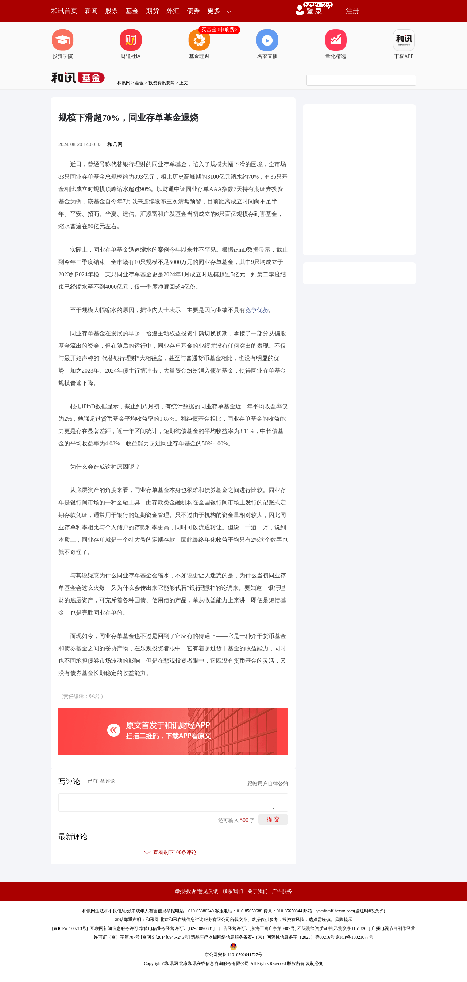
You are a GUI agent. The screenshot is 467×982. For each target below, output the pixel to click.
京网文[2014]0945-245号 (165, 937)
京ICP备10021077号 (354, 937)
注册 (352, 11)
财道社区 (131, 44)
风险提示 (343, 919)
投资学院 (63, 44)
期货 (152, 11)
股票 (111, 11)
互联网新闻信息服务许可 (114, 928)
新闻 (91, 11)
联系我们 (233, 891)
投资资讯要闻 (161, 82)
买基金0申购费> (219, 29)
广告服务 (282, 891)
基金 (132, 11)
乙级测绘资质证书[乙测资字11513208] (333, 928)
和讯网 (123, 82)
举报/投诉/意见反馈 (197, 891)
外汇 (173, 11)
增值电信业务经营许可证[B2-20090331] (177, 928)
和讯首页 (64, 11)
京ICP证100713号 (69, 928)
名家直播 (267, 44)
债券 (193, 11)
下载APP (404, 44)
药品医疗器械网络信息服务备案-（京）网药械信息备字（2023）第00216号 (263, 937)
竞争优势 (257, 310)
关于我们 (257, 891)
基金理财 (199, 44)
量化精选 (336, 44)
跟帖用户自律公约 (267, 783)
